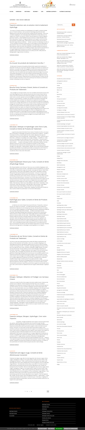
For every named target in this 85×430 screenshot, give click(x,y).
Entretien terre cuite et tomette (63, 187)
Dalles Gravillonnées (61, 165)
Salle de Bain (59, 319)
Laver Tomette (59, 241)
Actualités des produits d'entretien (64, 78)
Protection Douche (60, 296)
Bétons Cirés (59, 89)
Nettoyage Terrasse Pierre (47, 411)
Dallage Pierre (59, 158)
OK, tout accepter (42, 428)
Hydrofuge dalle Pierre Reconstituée (64, 207)
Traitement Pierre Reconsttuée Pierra (64, 348)
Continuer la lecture (14, 55)
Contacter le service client (51, 425)
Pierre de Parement (61, 279)
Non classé (59, 263)
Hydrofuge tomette (13, 413)
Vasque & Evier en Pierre (62, 362)
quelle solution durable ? (62, 301)
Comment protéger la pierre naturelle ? (64, 145)
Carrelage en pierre (61, 105)
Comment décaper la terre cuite (63, 112)
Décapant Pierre (45, 420)
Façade (58, 196)
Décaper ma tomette (61, 169)
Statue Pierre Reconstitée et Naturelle (64, 326)
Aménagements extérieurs (62, 81)
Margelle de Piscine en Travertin (63, 252)
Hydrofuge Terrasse (46, 404)
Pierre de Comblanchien (62, 276)
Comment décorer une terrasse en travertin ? (66, 114)
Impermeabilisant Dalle (61, 218)
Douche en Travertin (61, 176)
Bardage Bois (59, 87)
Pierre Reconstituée (61, 281)
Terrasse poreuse (60, 330)
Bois (58, 92)
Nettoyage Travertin (46, 413)
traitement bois (60, 346)
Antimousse (44, 408)
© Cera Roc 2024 (31, 425)
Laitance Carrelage (60, 238)
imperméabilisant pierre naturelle (64, 225)
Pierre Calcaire (60, 272)
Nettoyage (28, 11)
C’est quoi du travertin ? (61, 98)
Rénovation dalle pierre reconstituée (64, 315)
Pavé (58, 270)
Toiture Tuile (59, 337)
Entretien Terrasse (60, 185)
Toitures (58, 339)
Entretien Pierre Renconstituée (63, 182)
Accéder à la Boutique (65, 11)
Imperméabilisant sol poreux (62, 232)
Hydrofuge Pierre (45, 406)
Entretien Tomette (60, 189)
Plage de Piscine (60, 285)
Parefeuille (59, 265)
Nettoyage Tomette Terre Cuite (48, 415)
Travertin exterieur (60, 357)
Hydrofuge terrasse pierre (62, 214)
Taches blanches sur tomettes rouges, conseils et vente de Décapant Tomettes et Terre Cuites (65, 62)
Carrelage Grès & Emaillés (62, 107)
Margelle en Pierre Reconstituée (63, 254)
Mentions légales (40, 425)
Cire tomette (11, 415)
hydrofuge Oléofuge (61, 212)
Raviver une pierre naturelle (62, 305)
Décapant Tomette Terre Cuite (48, 422)
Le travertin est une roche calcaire (64, 243)
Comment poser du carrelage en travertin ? (65, 137)
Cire (42, 11)
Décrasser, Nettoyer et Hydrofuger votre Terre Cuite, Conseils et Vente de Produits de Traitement (28, 128)
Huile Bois (59, 203)
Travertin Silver (60, 359)
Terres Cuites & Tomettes (62, 335)
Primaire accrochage (61, 292)
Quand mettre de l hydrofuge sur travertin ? (65, 299)
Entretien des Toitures (46, 417)
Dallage (58, 156)
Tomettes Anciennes (61, 344)
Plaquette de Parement (61, 288)
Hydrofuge (19, 11)
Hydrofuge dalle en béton (62, 205)
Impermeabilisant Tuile (61, 236)
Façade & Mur (59, 198)
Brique (58, 96)
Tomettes (59, 342)
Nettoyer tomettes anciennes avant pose (65, 261)
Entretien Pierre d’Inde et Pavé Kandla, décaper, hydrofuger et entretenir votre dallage (65, 70)
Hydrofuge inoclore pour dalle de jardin (65, 209)
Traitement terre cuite (61, 353)
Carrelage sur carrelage (61, 110)
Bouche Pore (59, 94)
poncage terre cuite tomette (62, 290)
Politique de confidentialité (70, 428)
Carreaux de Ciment (61, 103)
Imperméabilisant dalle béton (63, 220)
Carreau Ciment (60, 101)
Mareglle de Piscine (61, 250)
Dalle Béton (59, 162)
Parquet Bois (59, 267)
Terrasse (58, 328)
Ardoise (58, 85)
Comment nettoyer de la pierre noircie (64, 128)
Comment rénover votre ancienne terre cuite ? (66, 148)
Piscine (58, 283)
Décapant (36, 11)
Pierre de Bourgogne (61, 274)
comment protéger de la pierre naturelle (65, 143)
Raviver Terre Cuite (60, 303)
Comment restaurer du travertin (63, 150)
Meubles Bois (59, 258)
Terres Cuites (59, 333)
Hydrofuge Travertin (61, 216)
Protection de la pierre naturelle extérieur (65, 294)
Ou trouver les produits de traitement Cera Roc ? (27, 63)
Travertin (58, 355)
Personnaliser (59, 428)
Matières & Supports (51, 11)
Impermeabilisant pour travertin (63, 229)
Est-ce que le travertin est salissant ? (64, 191)
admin (58, 53)
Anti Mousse (59, 83)
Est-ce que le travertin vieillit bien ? (64, 194)
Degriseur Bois (60, 171)
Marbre (58, 247)
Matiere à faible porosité (62, 256)
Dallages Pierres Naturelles (62, 160)
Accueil (11, 11)
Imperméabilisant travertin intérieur (64, 234)
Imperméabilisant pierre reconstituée (64, 227)
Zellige (58, 364)
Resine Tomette (60, 317)
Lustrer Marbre (60, 245)
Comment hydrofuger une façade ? (64, 124)
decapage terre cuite (61, 167)
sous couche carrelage (61, 324)
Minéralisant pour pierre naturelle (64, 39)
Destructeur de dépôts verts (62, 174)
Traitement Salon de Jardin (62, 351)
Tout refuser (51, 428)
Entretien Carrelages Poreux (62, 180)
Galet (58, 200)
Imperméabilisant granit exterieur (63, 223)
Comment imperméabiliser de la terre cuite (65, 126)
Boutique (73, 4)
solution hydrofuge (60, 321)
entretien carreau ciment (62, 178)
